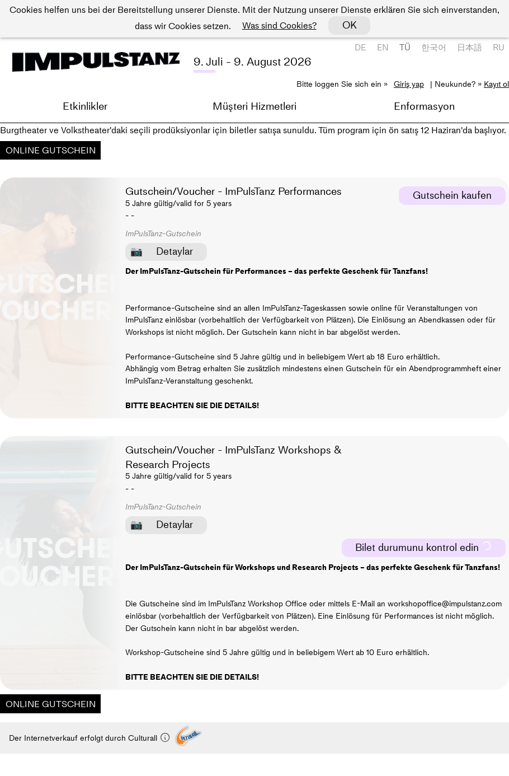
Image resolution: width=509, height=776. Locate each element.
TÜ (405, 47)
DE (360, 47)
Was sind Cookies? (279, 25)
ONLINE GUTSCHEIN (51, 150)
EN (383, 47)
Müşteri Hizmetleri (254, 106)
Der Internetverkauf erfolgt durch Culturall (90, 738)
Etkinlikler (85, 106)
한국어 (433, 47)
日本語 (469, 47)
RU (499, 47)
